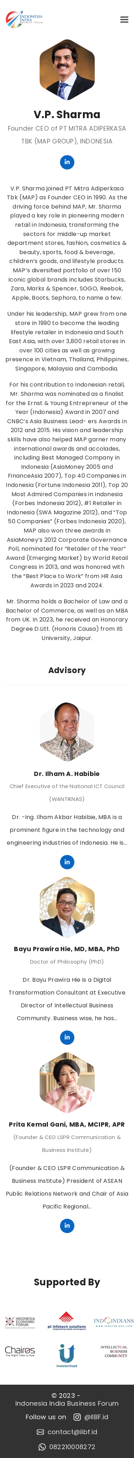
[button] (124, 19)
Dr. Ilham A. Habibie (67, 774)
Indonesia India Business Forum (67, 1403)
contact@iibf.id (67, 1432)
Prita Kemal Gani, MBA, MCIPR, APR (67, 1124)
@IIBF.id (91, 1417)
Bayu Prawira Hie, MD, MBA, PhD (67, 949)
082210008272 (67, 1447)
